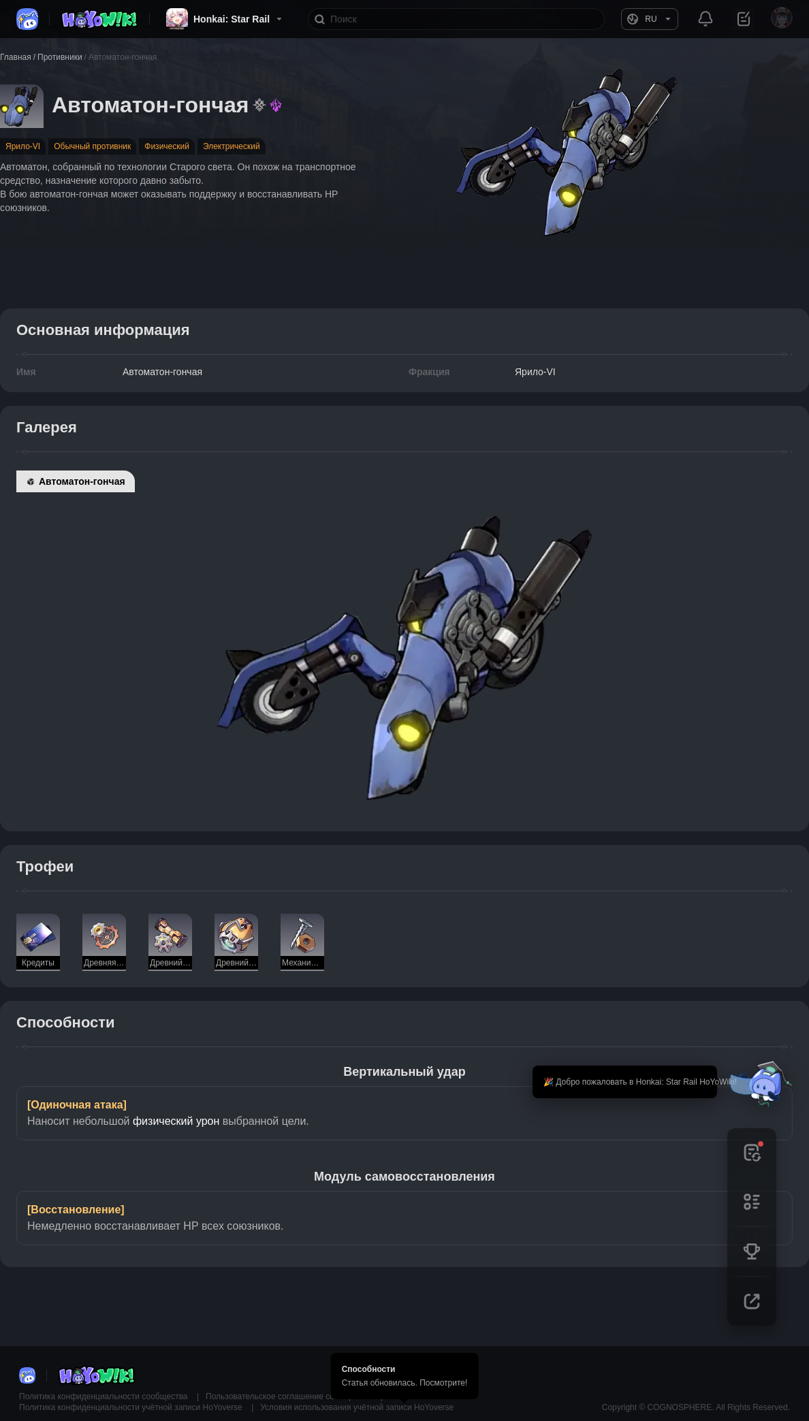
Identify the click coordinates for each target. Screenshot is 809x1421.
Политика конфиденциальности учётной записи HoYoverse (131, 1407)
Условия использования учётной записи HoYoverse (357, 1407)
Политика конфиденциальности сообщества (104, 1396)
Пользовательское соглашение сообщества (290, 1396)
